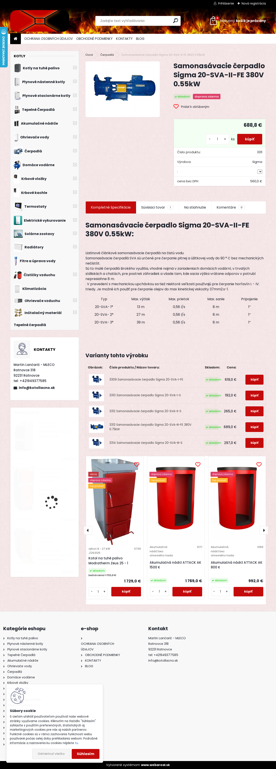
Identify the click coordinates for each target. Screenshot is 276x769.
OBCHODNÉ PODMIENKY (94, 38)
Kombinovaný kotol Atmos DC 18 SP (53, 492)
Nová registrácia (254, 3)
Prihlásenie (226, 3)
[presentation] (88, 530)
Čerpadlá (107, 55)
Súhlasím (85, 753)
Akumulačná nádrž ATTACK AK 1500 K (175, 565)
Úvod (89, 55)
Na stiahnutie (195, 207)
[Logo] (39, 21)
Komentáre (231, 207)
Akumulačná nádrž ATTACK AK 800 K (236, 565)
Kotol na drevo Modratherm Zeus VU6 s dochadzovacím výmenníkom (56, 557)
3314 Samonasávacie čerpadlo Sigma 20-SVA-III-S (145, 443)
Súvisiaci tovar (157, 207)
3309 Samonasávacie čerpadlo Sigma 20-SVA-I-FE (146, 380)
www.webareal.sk (155, 765)
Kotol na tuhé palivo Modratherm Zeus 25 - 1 (108, 560)
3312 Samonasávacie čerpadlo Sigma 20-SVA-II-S (145, 411)
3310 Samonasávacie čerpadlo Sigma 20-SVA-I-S (145, 395)
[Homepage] (15, 39)
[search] (175, 20)
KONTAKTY (124, 38)
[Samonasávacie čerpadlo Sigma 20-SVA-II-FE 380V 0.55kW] (122, 89)
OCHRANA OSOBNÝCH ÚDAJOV (48, 38)
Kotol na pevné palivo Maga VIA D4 (54, 434)
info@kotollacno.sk (37, 387)
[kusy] (216, 139)
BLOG (140, 38)
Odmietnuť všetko (51, 754)
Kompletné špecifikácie (111, 207)
